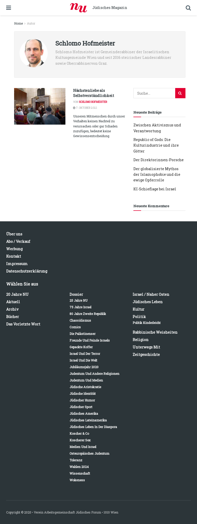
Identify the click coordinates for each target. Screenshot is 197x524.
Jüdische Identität (83, 393)
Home (18, 23)
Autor (31, 23)
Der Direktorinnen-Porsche (158, 159)
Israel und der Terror (85, 354)
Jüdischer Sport (81, 407)
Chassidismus (80, 320)
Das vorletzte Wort (23, 324)
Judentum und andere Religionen (94, 374)
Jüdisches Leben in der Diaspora (93, 427)
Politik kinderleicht (147, 323)
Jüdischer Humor (82, 400)
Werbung (14, 248)
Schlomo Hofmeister (93, 102)
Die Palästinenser (82, 334)
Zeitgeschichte (146, 354)
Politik (139, 316)
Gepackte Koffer (81, 347)
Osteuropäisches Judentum (89, 453)
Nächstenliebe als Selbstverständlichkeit (93, 93)
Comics (75, 327)
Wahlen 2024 (79, 467)
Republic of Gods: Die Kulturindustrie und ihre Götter (156, 145)
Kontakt (13, 256)
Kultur (138, 309)
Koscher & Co (79, 433)
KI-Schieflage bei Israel (154, 189)
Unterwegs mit (146, 347)
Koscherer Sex (80, 440)
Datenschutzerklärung (26, 271)
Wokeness (77, 480)
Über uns (14, 234)
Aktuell (13, 301)
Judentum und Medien (86, 380)
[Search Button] (180, 93)
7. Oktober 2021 (85, 108)
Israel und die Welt (83, 360)
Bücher (12, 316)
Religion (141, 339)
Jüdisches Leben (148, 301)
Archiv (12, 309)
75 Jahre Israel (80, 307)
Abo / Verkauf (18, 241)
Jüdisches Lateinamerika (88, 420)
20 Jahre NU (17, 294)
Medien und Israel (83, 447)
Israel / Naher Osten (151, 294)
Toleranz (76, 460)
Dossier (76, 294)
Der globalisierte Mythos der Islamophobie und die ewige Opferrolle (156, 174)
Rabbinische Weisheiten (155, 332)
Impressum (17, 263)
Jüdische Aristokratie (85, 387)
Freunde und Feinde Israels (90, 340)
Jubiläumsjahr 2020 (84, 367)
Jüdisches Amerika (84, 413)
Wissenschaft (80, 473)
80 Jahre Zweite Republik (88, 314)
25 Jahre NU (78, 300)
